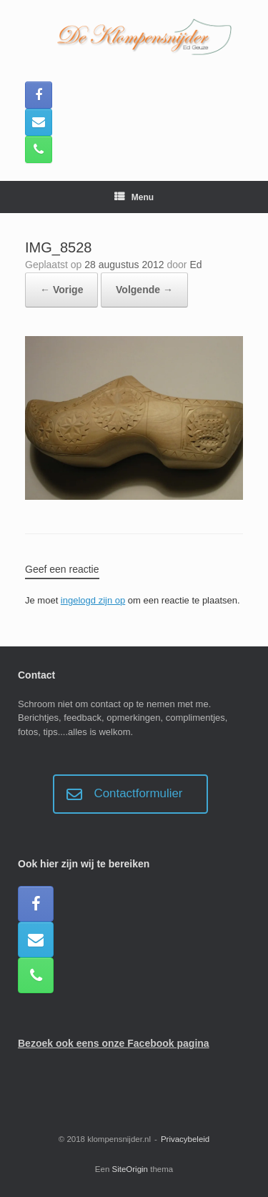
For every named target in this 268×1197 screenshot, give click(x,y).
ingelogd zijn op (93, 600)
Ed (195, 264)
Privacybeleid (185, 1139)
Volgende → (144, 289)
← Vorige (61, 289)
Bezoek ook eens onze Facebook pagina (113, 1043)
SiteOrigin (130, 1169)
